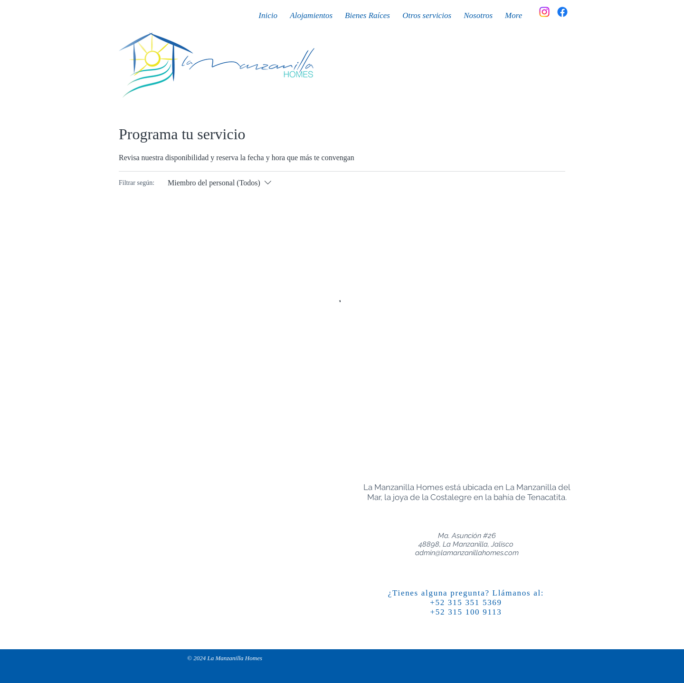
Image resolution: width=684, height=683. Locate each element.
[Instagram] (544, 12)
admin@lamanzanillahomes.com (467, 552)
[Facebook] (562, 12)
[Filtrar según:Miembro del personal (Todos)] (221, 183)
